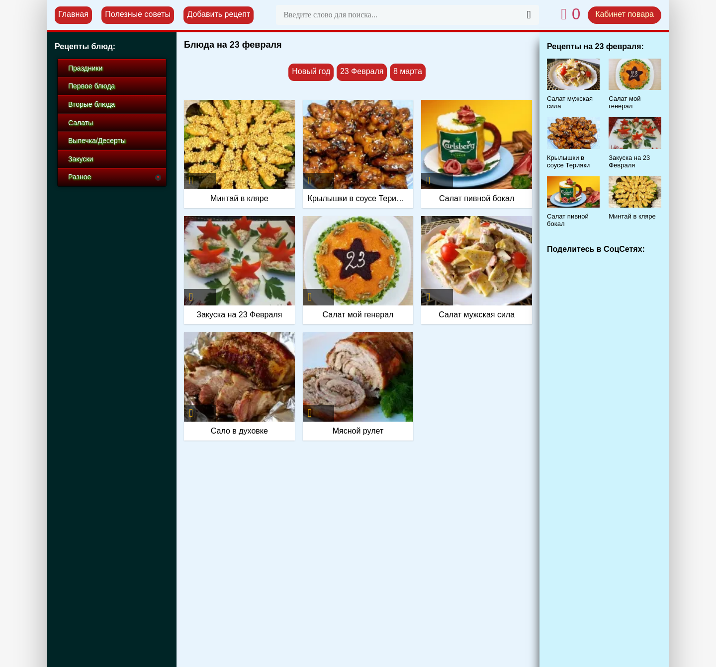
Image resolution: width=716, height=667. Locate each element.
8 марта (407, 71)
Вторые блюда (91, 104)
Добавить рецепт (218, 14)
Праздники (85, 68)
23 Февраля (362, 71)
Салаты (80, 123)
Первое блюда (91, 86)
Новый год (311, 71)
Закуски (80, 159)
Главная (73, 14)
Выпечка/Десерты (97, 141)
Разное (79, 177)
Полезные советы (138, 14)
